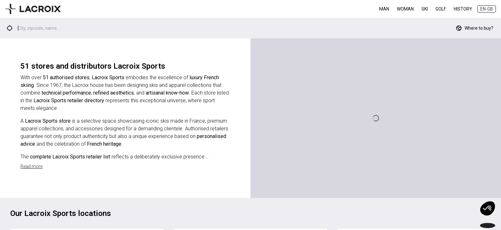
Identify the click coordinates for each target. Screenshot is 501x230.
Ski (424, 9)
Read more (31, 166)
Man (384, 9)
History (463, 9)
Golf (440, 9)
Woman (405, 9)
